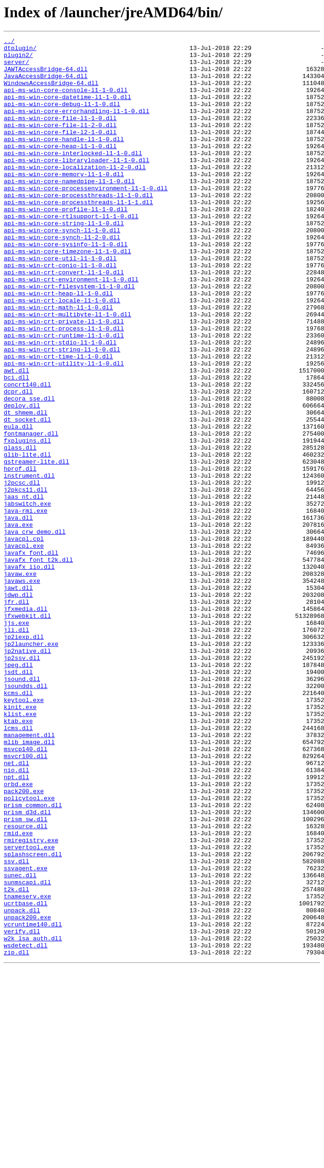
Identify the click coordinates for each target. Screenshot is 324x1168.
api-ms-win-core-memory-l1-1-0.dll (64, 202)
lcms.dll (18, 866)
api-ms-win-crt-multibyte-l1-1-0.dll (67, 370)
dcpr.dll (18, 463)
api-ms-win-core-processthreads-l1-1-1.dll (78, 235)
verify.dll (22, 1110)
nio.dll (16, 917)
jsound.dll (22, 807)
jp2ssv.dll (22, 782)
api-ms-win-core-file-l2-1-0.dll (60, 151)
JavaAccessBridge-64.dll (45, 84)
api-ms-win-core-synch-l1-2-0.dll (62, 277)
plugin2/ (18, 59)
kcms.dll (18, 824)
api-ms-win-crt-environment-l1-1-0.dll (71, 328)
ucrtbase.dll (26, 1077)
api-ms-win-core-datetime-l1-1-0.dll (67, 109)
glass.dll (20, 530)
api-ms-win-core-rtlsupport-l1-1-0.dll (71, 252)
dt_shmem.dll (26, 488)
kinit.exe (20, 841)
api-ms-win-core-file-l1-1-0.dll (60, 134)
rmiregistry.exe (31, 1001)
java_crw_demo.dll (35, 631)
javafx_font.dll (31, 656)
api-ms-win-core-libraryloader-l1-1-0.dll (76, 185)
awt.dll (16, 437)
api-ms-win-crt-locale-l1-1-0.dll (62, 353)
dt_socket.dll (27, 496)
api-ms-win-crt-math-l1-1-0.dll (58, 362)
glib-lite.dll (27, 538)
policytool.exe (29, 950)
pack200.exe (24, 942)
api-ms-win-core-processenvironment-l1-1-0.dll (86, 219)
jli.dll (16, 749)
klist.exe (20, 850)
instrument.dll (29, 563)
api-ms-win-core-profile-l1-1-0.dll (65, 244)
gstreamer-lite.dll (36, 547)
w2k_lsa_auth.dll (33, 1119)
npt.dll (16, 925)
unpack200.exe (27, 1093)
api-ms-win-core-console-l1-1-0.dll (65, 101)
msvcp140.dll (26, 892)
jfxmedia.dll (26, 723)
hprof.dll (20, 555)
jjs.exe (16, 740)
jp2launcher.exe (31, 765)
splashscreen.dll (33, 1018)
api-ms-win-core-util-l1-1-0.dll (60, 303)
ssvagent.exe (26, 1035)
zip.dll (16, 1136)
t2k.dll (16, 1060)
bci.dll (16, 446)
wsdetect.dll (26, 1127)
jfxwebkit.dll (27, 732)
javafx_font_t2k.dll (38, 664)
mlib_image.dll (29, 883)
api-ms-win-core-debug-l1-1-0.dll (62, 118)
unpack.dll (22, 1085)
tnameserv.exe (27, 1068)
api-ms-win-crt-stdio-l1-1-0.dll (60, 404)
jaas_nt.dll (24, 589)
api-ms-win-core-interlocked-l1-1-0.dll (73, 176)
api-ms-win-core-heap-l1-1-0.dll (60, 168)
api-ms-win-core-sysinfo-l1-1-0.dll (65, 286)
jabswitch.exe (27, 597)
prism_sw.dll (26, 976)
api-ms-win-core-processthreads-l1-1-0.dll (78, 227)
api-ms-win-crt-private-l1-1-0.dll (64, 378)
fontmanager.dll (31, 513)
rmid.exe (18, 993)
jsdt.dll (18, 799)
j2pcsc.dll (22, 572)
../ (9, 42)
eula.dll (18, 505)
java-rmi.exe (26, 606)
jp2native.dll (27, 774)
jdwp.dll (18, 706)
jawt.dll (18, 698)
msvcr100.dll (26, 900)
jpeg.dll (18, 791)
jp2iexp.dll (24, 757)
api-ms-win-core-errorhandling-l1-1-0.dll (76, 126)
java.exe (18, 622)
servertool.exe (29, 1009)
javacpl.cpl (24, 639)
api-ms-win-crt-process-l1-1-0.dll (64, 387)
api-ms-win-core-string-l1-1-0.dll (64, 261)
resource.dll (26, 984)
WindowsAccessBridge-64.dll (51, 92)
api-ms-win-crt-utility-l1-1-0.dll (64, 429)
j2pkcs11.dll (26, 580)
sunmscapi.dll (27, 1051)
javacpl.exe (24, 648)
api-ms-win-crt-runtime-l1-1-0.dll (64, 395)
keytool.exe (24, 833)
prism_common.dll (33, 959)
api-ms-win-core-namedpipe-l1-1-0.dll (69, 210)
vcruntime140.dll (33, 1102)
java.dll (18, 614)
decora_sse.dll (29, 471)
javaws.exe (22, 690)
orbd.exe (18, 934)
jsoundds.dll (26, 816)
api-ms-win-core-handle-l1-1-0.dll (64, 160)
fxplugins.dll (27, 521)
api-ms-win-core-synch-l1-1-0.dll (62, 269)
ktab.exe (18, 858)
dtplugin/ (20, 50)
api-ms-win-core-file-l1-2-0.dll (60, 143)
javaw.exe (20, 681)
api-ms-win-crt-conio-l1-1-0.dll (60, 311)
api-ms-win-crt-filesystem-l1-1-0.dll (69, 336)
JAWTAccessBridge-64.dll (45, 76)
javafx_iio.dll (29, 673)
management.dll (29, 875)
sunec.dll (20, 1043)
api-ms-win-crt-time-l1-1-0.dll (58, 420)
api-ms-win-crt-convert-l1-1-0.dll (64, 319)
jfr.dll (16, 715)
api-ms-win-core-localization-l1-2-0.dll (75, 193)
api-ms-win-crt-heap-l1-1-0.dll (58, 345)
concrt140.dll (27, 454)
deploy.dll (22, 479)
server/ (16, 67)
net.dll (16, 908)
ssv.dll (16, 1026)
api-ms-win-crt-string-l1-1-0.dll (62, 412)
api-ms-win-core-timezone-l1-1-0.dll (67, 294)
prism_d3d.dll (27, 967)
